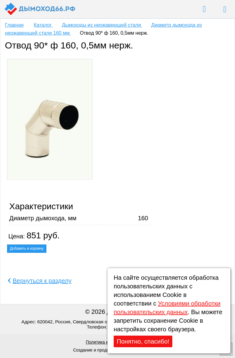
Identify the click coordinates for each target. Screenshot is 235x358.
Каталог (43, 25)
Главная (14, 25)
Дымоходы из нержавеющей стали (102, 25)
